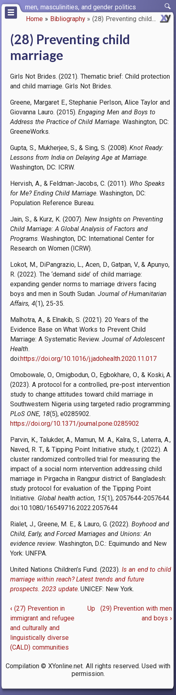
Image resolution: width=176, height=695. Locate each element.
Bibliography (67, 19)
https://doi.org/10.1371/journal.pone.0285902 (74, 423)
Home (34, 19)
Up (91, 608)
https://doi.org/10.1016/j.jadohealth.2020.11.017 (88, 359)
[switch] (168, 6)
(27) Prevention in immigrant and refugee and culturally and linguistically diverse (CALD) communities (42, 628)
